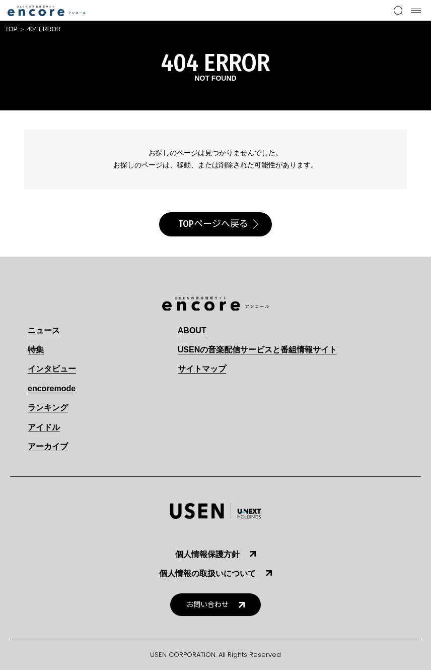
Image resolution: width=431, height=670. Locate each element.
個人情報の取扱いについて (207, 573)
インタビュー (52, 368)
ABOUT (192, 330)
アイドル (44, 427)
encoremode (52, 388)
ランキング (48, 407)
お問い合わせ (207, 604)
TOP (11, 29)
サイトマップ (202, 368)
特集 (36, 349)
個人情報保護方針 (207, 554)
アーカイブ (48, 446)
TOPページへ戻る (213, 223)
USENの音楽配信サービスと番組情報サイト (257, 349)
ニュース (44, 330)
